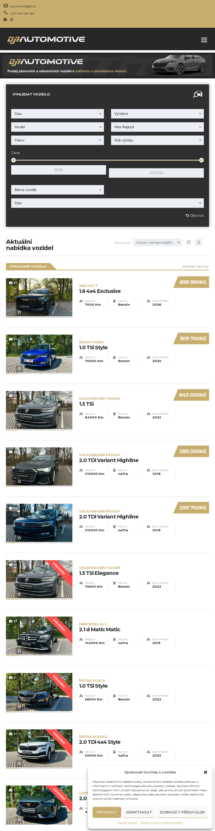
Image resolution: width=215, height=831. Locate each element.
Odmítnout (139, 812)
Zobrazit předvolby (182, 812)
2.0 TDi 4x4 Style (144, 681)
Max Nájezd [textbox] (124, 127)
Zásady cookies (127, 822)
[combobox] (57, 113)
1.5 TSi (124, 379)
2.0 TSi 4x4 (144, 731)
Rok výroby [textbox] (123, 140)
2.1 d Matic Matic (144, 580)
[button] (205, 772)
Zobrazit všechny (195, 263)
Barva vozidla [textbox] (25, 187)
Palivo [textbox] (19, 140)
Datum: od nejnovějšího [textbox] (154, 239)
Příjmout (106, 812)
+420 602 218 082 (22, 13)
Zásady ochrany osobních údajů (161, 822)
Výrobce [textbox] (121, 114)
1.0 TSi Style (124, 329)
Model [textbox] (19, 127)
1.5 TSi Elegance (144, 530)
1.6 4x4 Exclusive (124, 279)
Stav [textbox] (18, 114)
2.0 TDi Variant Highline (124, 430)
